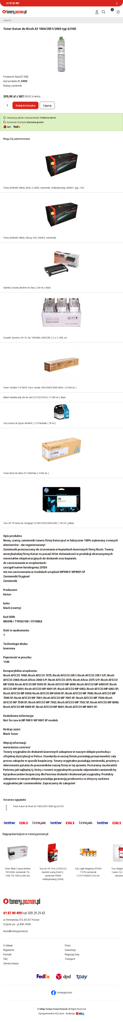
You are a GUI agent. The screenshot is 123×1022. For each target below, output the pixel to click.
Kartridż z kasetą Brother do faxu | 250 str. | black (27, 287)
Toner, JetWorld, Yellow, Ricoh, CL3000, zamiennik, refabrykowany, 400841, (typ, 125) (43, 187)
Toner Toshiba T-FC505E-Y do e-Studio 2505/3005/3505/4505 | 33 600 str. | (40, 387)
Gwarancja (70, 950)
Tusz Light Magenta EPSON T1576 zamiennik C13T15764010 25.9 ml (88, 872)
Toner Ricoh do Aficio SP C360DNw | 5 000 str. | (26, 473)
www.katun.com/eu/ (17, 747)
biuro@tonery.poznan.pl (15, 931)
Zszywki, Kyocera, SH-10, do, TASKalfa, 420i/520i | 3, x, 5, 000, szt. (35, 337)
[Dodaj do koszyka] (25, 105)
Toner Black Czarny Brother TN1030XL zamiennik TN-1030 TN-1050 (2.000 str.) (18, 872)
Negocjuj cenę (72, 954)
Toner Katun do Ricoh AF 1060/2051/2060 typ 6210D (38, 806)
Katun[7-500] (21, 76)
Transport (70, 959)
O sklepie (8, 945)
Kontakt (7, 954)
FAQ (5, 959)
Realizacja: (75, 1013)
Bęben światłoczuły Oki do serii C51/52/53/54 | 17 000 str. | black (34, 397)
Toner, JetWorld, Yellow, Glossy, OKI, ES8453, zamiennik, (29, 237)
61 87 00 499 (12, 3)
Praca (67, 945)
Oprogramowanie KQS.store (51, 1013)
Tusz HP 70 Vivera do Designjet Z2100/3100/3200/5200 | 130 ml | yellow (38, 523)
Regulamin (8, 950)
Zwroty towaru (11, 963)
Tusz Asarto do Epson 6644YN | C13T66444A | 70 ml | (29, 423)
